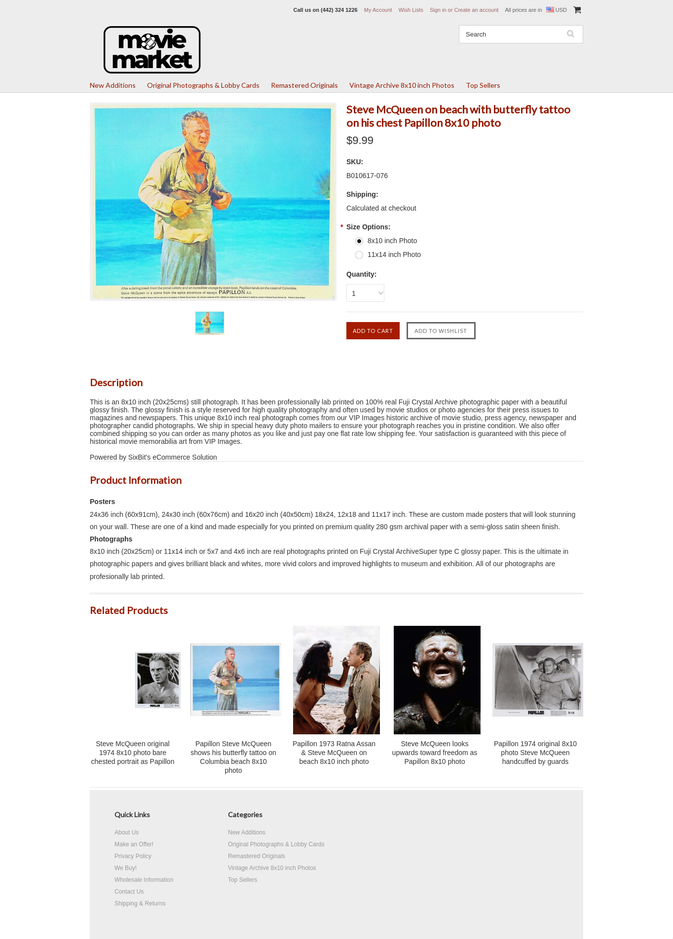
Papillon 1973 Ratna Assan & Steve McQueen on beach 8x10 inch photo (334, 752)
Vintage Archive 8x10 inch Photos (401, 85)
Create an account (476, 10)
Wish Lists (411, 10)
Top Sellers (483, 85)
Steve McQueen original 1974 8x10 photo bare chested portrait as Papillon (133, 752)
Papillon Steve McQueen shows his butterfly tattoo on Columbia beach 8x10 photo (233, 757)
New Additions (113, 85)
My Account (378, 10)
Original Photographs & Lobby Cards (203, 85)
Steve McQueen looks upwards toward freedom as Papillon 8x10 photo (435, 752)
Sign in (438, 10)
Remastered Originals (304, 85)
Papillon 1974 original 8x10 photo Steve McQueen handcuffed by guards (535, 752)
